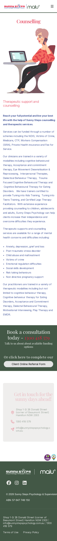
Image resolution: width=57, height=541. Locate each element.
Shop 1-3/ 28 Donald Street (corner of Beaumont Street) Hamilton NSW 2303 (35, 412)
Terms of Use (10, 532)
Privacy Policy (31, 532)
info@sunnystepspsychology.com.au (35, 429)
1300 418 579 (37, 337)
